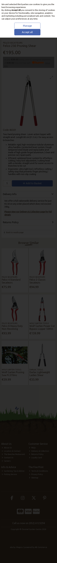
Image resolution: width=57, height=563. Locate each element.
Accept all (27, 32)
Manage (27, 25)
